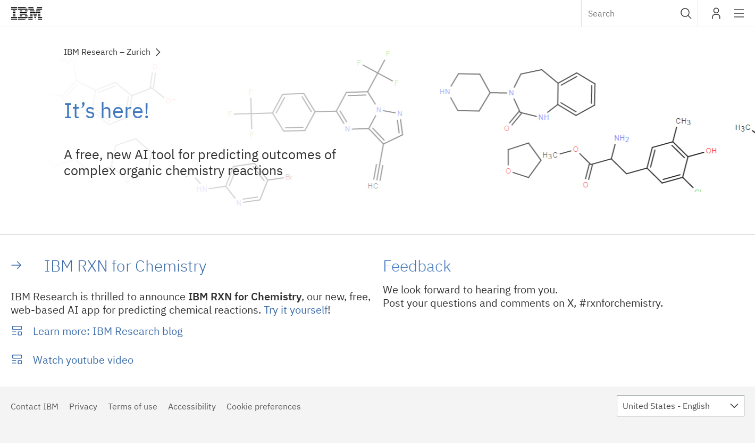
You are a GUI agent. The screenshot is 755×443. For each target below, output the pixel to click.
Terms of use (132, 406)
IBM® (27, 13)
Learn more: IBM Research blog (108, 331)
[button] (686, 13)
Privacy (83, 406)
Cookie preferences (263, 406)
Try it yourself (296, 309)
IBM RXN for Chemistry (125, 265)
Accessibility (192, 406)
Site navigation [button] (739, 19)
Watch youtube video (83, 359)
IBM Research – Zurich (107, 51)
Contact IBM (34, 406)
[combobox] (639, 13)
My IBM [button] (716, 17)
